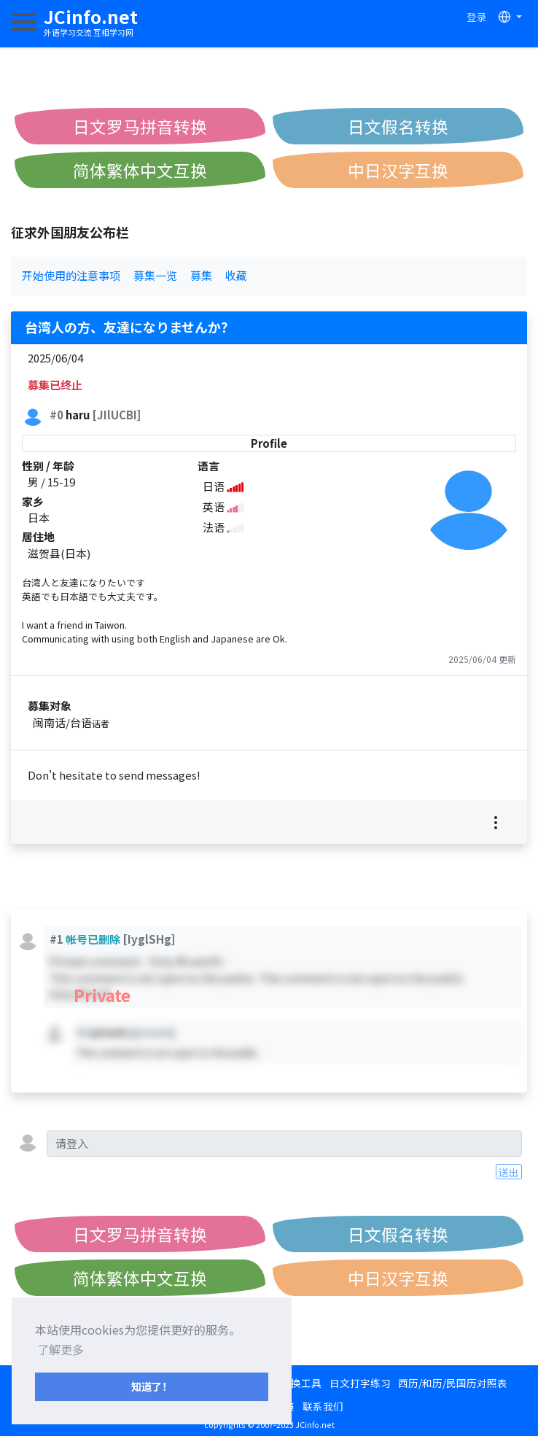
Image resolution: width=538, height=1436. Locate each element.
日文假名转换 (398, 126)
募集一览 (155, 275)
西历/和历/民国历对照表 (452, 1382)
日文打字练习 (360, 1382)
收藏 (236, 275)
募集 (201, 275)
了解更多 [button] (60, 1349)
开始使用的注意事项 (71, 275)
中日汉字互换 (398, 170)
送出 (509, 1172)
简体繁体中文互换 (140, 170)
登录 (477, 16)
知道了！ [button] (151, 1386)
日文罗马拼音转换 (140, 126)
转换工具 (301, 1382)
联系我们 (323, 1406)
